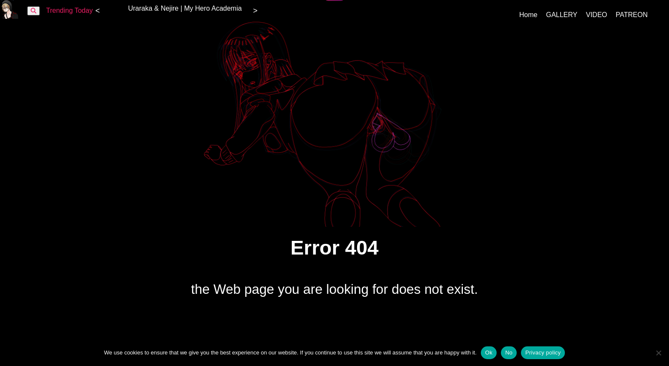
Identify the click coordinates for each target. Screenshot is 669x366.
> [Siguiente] (255, 10)
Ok (488, 352)
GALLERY (562, 14)
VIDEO (596, 14)
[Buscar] (33, 10)
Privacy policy (543, 352)
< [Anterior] (97, 10)
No (508, 352)
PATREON (632, 14)
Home (528, 14)
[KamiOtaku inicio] (9, 16)
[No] (658, 352)
